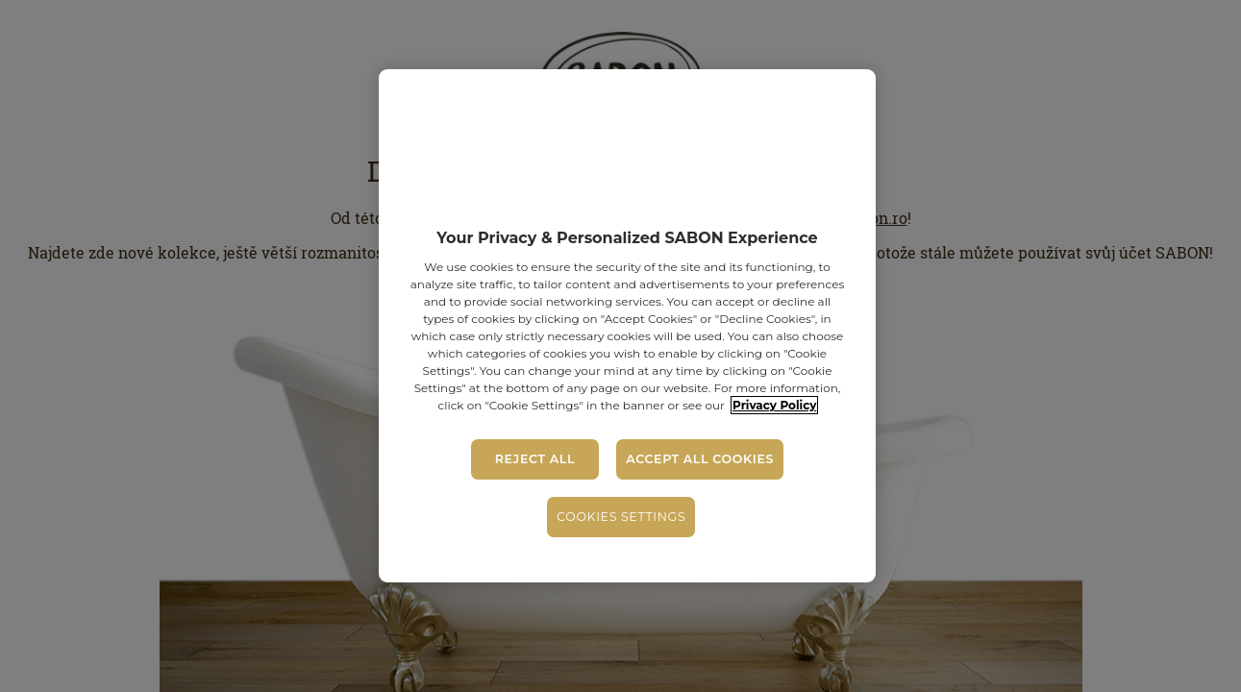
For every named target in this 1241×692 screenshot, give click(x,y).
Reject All (535, 459)
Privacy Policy (774, 405)
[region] (627, 325)
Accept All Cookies (700, 459)
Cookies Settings (621, 516)
